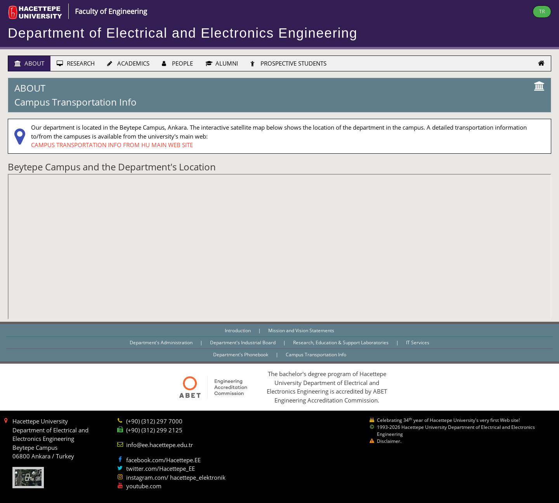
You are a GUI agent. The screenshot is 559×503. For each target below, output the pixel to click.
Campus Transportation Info (316, 354)
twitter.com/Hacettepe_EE (160, 468)
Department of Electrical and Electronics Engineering (183, 33)
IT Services (417, 342)
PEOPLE (177, 63)
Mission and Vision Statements (301, 330)
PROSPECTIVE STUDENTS (288, 63)
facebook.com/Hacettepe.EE (163, 460)
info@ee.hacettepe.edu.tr (159, 445)
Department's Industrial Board (243, 342)
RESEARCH (76, 63)
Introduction (238, 330)
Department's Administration (162, 342)
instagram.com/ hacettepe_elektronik (176, 477)
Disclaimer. (389, 441)
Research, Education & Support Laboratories (341, 342)
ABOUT (29, 63)
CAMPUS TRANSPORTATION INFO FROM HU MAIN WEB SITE (112, 145)
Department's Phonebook (241, 354)
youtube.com (143, 486)
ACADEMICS (128, 63)
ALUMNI (221, 63)
